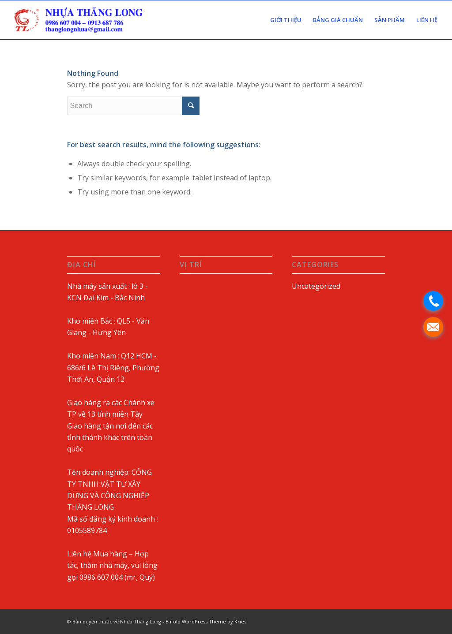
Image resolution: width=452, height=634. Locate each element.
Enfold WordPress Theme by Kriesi (207, 621)
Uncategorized (316, 286)
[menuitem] (285, 19)
